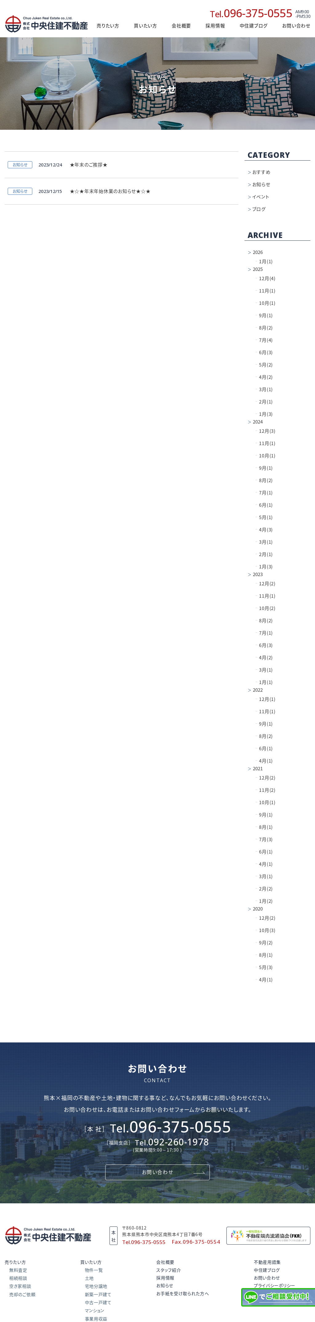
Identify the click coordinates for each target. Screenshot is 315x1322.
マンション (95, 1310)
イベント (260, 196)
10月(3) (265, 930)
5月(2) (264, 364)
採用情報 (215, 25)
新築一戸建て (98, 1294)
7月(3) (264, 839)
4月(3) (264, 529)
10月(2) (265, 608)
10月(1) (265, 303)
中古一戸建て (98, 1302)
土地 (89, 1278)
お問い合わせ (296, 25)
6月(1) (264, 505)
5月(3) (264, 967)
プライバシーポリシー (274, 1285)
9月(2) (264, 942)
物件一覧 (94, 1270)
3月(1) (264, 389)
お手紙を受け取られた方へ (182, 1293)
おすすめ (261, 172)
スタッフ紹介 (168, 1270)
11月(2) (265, 790)
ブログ (259, 209)
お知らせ (261, 184)
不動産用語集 (267, 1262)
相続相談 (18, 1278)
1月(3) (264, 414)
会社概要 (181, 25)
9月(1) (264, 315)
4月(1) (264, 761)
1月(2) (264, 901)
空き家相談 (20, 1286)
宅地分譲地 (96, 1286)
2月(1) (264, 401)
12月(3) (265, 431)
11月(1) (265, 291)
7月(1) (264, 492)
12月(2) (265, 583)
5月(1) (264, 517)
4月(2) (264, 377)
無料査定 (18, 1270)
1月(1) (264, 261)
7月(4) (264, 340)
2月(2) (264, 888)
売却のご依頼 (22, 1294)
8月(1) (264, 827)
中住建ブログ (267, 1270)
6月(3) (264, 352)
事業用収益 (96, 1319)
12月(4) (265, 278)
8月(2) (264, 327)
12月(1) (265, 699)
